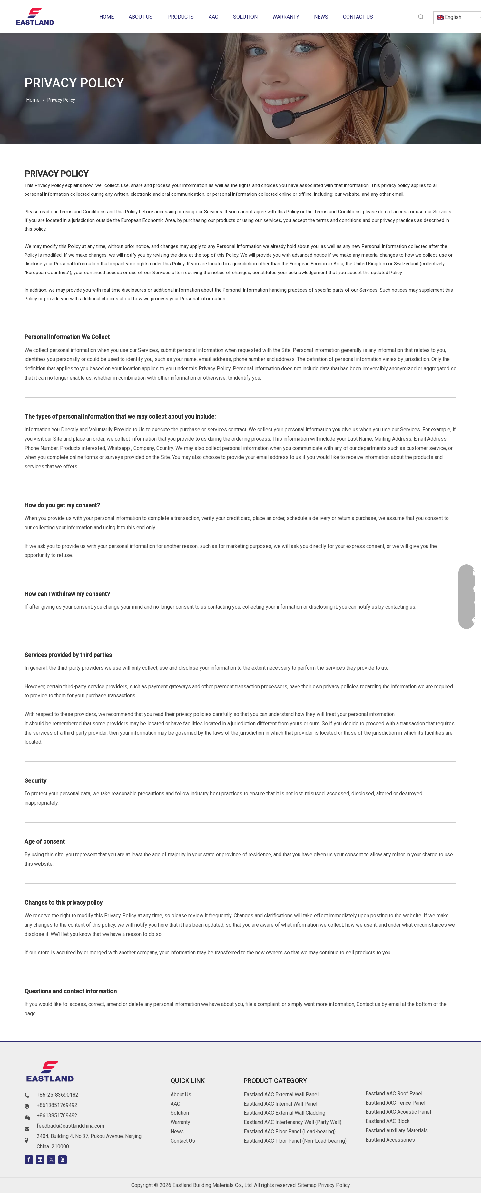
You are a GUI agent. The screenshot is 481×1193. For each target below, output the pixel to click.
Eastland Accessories (390, 1140)
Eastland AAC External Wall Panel (281, 1094)
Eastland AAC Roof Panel (394, 1093)
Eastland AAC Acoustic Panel (398, 1112)
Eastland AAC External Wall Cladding (284, 1113)
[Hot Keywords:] (421, 17)
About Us (181, 1094)
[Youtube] (62, 1159)
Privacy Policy (334, 1185)
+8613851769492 (57, 1105)
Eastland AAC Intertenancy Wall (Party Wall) (292, 1122)
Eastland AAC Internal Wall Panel (280, 1104)
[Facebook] (29, 1159)
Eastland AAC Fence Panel (395, 1103)
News (177, 1131)
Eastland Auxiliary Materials (397, 1131)
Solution (180, 1113)
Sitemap (307, 1185)
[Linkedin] (40, 1159)
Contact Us (183, 1141)
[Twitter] (51, 1159)
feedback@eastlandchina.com (70, 1126)
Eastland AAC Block (388, 1121)
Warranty (180, 1122)
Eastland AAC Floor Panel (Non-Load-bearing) (295, 1141)
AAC (175, 1104)
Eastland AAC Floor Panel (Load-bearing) (290, 1131)
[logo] (50, 1073)
